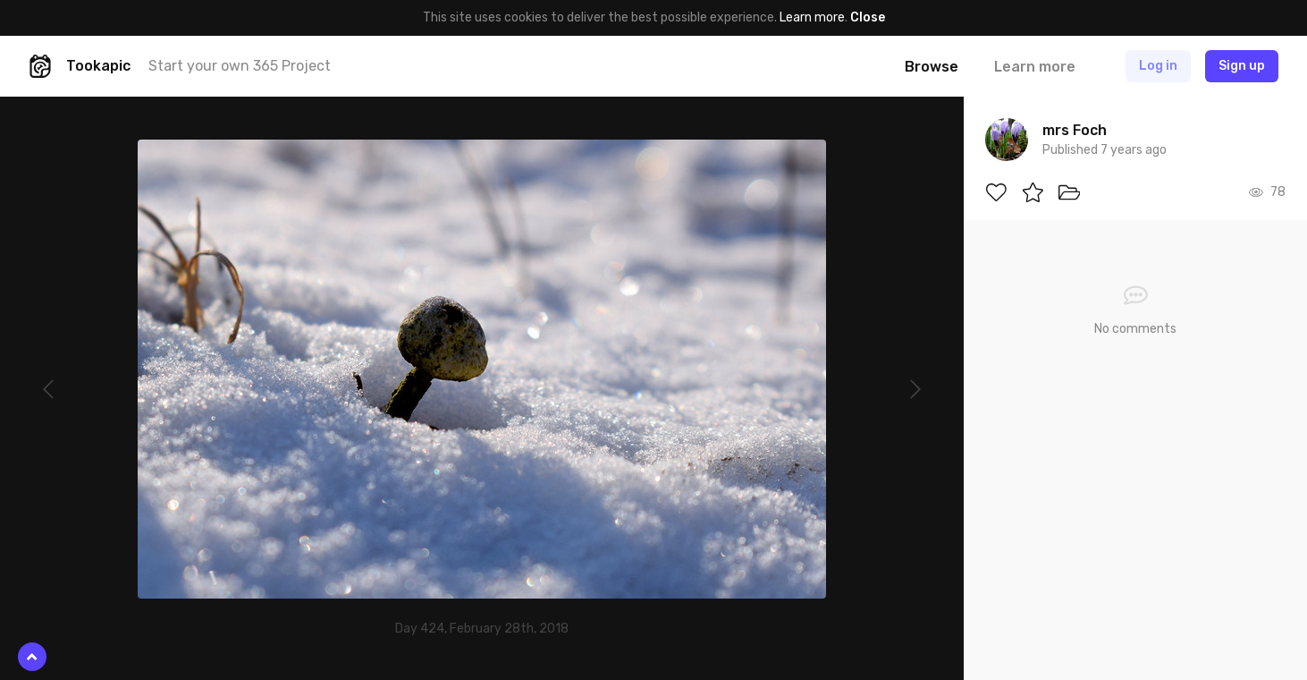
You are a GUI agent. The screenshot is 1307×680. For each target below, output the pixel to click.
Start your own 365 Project (239, 65)
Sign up (1241, 65)
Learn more (812, 17)
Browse (931, 66)
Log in (1158, 65)
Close (867, 17)
